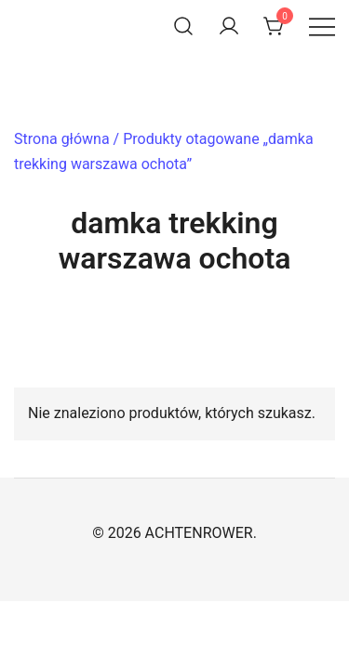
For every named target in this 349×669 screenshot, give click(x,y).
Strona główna (62, 139)
